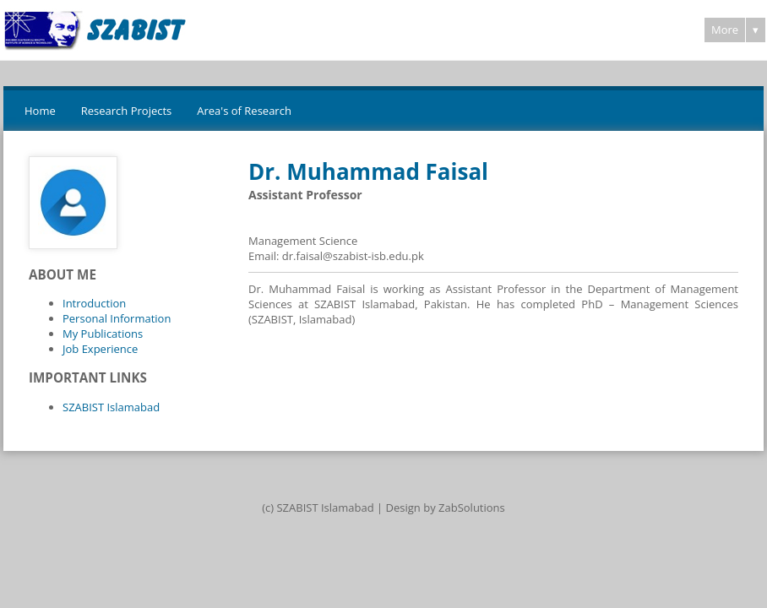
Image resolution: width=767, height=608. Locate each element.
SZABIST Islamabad (111, 407)
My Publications (103, 333)
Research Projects (126, 110)
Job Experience (100, 348)
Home (40, 110)
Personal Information (117, 318)
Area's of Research (244, 110)
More (724, 29)
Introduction (94, 303)
